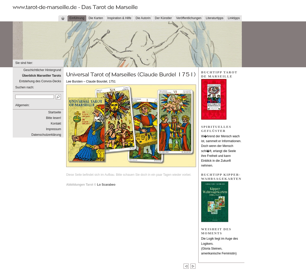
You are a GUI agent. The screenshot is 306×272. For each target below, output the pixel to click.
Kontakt (56, 123)
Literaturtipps (214, 18)
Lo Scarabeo (106, 184)
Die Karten (96, 18)
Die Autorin (143, 18)
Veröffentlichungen (188, 18)
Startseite (54, 112)
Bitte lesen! (53, 118)
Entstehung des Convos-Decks (40, 81)
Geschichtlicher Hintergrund (42, 70)
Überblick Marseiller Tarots (41, 75)
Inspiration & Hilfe (119, 18)
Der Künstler (163, 18)
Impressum (53, 129)
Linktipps (234, 18)
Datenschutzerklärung (46, 135)
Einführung (76, 18)
